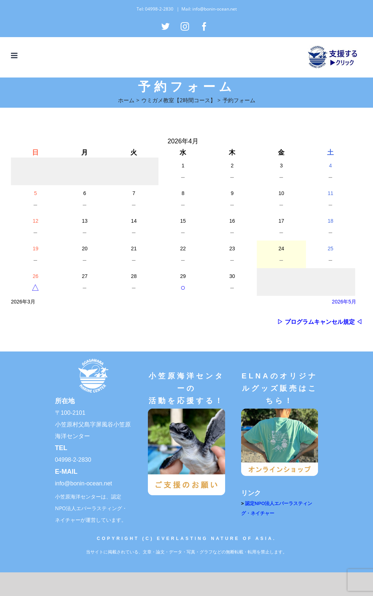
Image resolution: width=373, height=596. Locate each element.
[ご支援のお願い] (186, 411)
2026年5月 (344, 302)
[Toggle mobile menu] (15, 55)
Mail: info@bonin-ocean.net (209, 9)
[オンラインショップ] (279, 411)
